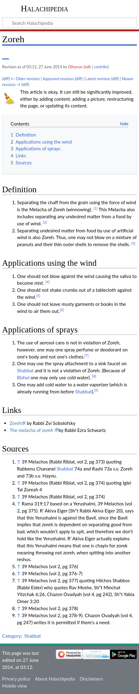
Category (11, 636)
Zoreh (15, 423)
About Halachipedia (55, 678)
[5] (38, 296)
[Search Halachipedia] (69, 23)
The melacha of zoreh (32, 430)
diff (6, 78)
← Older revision (25, 78)
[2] (45, 222)
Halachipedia (44, 8)
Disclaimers (91, 678)
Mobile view (14, 685)
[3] (133, 243)
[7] (86, 355)
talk (88, 66)
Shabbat (25, 370)
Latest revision (97, 78)
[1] (95, 208)
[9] (96, 390)
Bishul (23, 377)
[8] (94, 376)
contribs (101, 66)
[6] (62, 310)
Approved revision (58, 78)
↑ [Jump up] (18, 461)
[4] (47, 282)
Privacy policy (16, 678)
